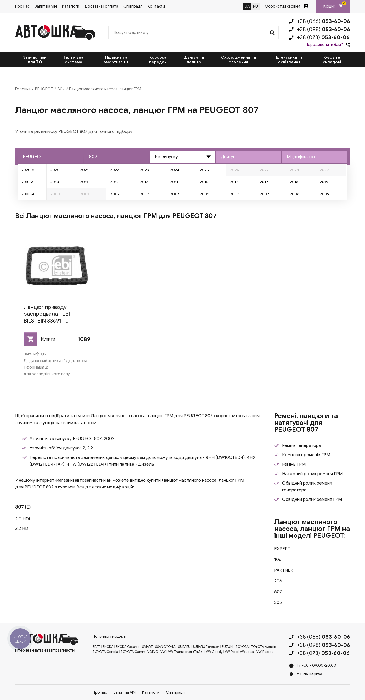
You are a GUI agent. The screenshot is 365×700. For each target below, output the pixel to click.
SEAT (96, 647)
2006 (234, 194)
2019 (324, 182)
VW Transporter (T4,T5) (186, 652)
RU (255, 6)
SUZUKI (227, 647)
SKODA (108, 647)
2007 (264, 194)
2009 (324, 194)
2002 (115, 194)
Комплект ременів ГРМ (306, 455)
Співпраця (132, 6)
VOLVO (152, 652)
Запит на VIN (46, 6)
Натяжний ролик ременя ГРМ (312, 473)
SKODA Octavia (128, 647)
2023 (144, 170)
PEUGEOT (44, 89)
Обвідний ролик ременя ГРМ (312, 499)
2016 (234, 182)
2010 (54, 182)
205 (278, 602)
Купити (48, 339)
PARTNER (283, 570)
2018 (294, 182)
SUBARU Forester (206, 647)
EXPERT (282, 549)
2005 (204, 194)
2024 (174, 170)
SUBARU (184, 647)
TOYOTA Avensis (263, 647)
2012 (114, 182)
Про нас (22, 6)
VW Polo (231, 652)
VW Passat (264, 652)
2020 (55, 170)
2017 (264, 182)
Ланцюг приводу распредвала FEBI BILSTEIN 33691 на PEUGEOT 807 (47, 317)
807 (61, 89)
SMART (147, 647)
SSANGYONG (165, 647)
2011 (84, 182)
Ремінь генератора (301, 445)
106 (278, 559)
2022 (114, 170)
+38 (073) (323, 37)
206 (278, 581)
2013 (144, 182)
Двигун (228, 156)
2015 (204, 182)
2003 (144, 194)
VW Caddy (214, 652)
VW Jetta (247, 652)
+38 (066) (323, 21)
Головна (23, 89)
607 (278, 592)
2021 (84, 170)
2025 (204, 170)
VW (163, 652)
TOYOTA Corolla (105, 652)
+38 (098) (323, 29)
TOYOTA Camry (133, 652)
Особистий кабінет (283, 6)
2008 (294, 194)
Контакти (156, 6)
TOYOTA (242, 647)
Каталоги (70, 6)
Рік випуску (166, 156)
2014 (174, 182)
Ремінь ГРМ (294, 464)
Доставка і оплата (101, 6)
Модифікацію (301, 156)
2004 (175, 194)
